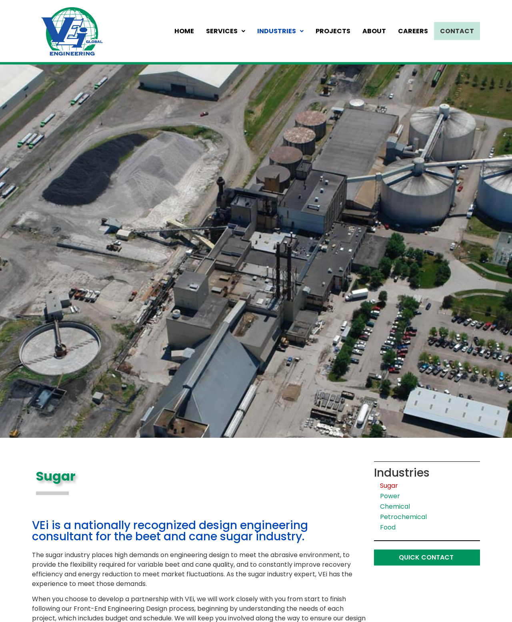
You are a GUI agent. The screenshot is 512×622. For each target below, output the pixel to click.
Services (228, 31)
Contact (458, 31)
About (376, 31)
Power (390, 496)
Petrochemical (403, 516)
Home (186, 31)
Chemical (395, 506)
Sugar (389, 485)
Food (388, 527)
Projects (335, 31)
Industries (283, 31)
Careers (415, 31)
